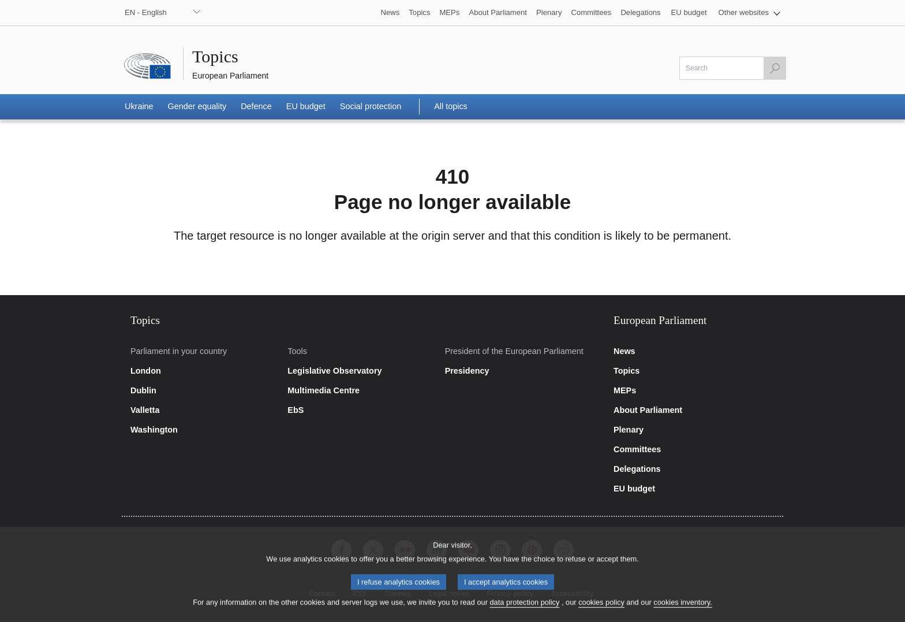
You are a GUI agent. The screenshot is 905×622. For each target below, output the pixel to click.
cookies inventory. (682, 609)
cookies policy (601, 609)
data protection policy (524, 609)
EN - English (146, 12)
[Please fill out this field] (732, 68)
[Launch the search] (775, 68)
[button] (749, 12)
